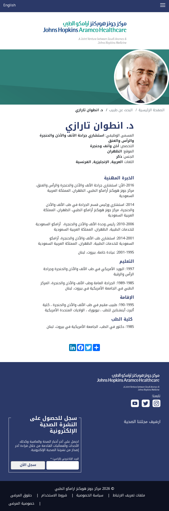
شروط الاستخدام (54, 495)
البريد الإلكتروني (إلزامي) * (64, 458)
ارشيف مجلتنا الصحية (142, 421)
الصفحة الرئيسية (152, 110)
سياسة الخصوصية (89, 495)
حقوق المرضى (21, 495)
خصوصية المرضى (21, 503)
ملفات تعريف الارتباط (129, 495)
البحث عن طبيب (121, 110)
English (9, 5)
